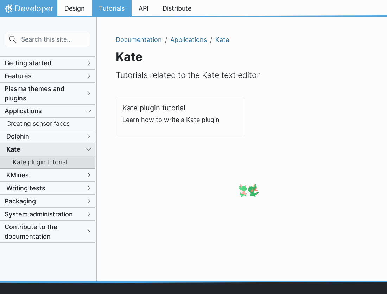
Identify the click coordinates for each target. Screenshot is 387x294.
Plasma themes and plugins (34, 93)
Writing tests (25, 188)
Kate (13, 149)
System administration (39, 214)
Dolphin (17, 136)
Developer (28, 10)
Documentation (139, 39)
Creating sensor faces (38, 123)
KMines (17, 175)
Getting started (28, 63)
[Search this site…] (47, 39)
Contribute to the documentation (31, 231)
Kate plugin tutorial (40, 162)
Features (18, 76)
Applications (23, 111)
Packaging (20, 201)
